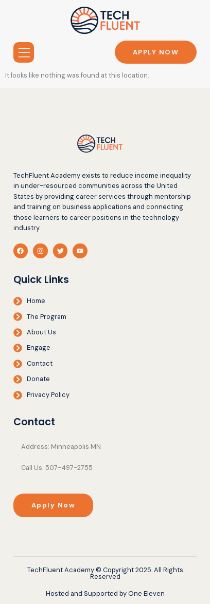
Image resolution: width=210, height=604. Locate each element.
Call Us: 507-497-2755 (57, 467)
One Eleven (146, 593)
